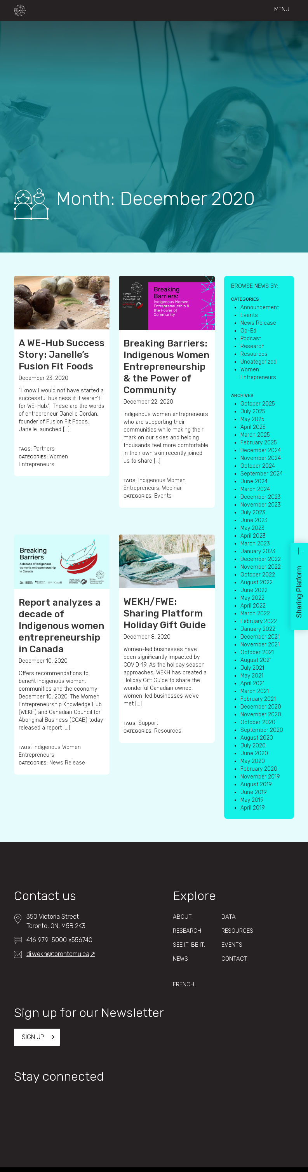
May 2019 (252, 800)
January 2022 (257, 629)
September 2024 (261, 473)
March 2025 (255, 435)
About (182, 916)
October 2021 (257, 652)
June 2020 (254, 753)
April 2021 (252, 683)
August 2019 (256, 784)
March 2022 (255, 613)
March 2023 (255, 543)
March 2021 (254, 691)
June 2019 (253, 792)
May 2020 (252, 761)
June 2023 (254, 520)
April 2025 (253, 427)
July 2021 (252, 668)
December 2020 (260, 707)
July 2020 (253, 745)
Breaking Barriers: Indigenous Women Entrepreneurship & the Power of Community (166, 366)
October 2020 (257, 722)
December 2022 (260, 559)
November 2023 (260, 505)
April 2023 (253, 536)
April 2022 (253, 606)
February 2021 (258, 699)
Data (228, 916)
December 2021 (260, 637)
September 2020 (261, 730)
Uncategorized (258, 362)
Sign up (33, 1037)
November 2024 (260, 458)
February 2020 (258, 769)
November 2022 (260, 567)
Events (163, 496)
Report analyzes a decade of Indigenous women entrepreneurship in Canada (61, 626)
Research (252, 346)
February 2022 (258, 621)
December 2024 (260, 450)
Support (148, 723)
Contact (234, 958)
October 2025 (257, 404)
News (180, 958)
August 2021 (255, 660)
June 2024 (254, 481)
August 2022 (256, 582)
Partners (44, 449)
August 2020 (256, 738)
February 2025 (258, 442)
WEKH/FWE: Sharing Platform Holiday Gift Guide (165, 613)
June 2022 (254, 590)
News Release (67, 762)
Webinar (172, 488)
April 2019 (252, 808)
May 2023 (252, 528)
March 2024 (255, 489)
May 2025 (252, 419)
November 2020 (260, 714)
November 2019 (260, 776)
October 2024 (257, 466)
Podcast (250, 338)
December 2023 (260, 497)
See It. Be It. (189, 944)
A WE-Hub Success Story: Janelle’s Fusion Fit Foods (61, 355)
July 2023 (252, 512)
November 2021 (260, 644)
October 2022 (257, 574)
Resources (167, 731)
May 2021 (251, 675)
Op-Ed (248, 330)
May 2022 (252, 598)
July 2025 (252, 411)
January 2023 (257, 551)
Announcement (259, 307)
